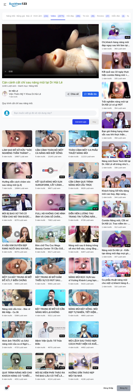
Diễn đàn (119, 16)
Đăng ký (123, 388)
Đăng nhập (108, 388)
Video (58, 16)
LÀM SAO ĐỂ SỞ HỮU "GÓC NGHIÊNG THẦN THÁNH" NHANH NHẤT (17, 152)
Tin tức (89, 16)
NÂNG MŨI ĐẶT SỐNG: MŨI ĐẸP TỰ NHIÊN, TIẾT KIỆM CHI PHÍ (83, 311)
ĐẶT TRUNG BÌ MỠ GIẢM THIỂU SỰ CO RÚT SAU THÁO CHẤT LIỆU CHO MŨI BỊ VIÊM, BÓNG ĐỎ (49, 279)
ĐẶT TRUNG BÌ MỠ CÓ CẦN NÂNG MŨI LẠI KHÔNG (50, 310)
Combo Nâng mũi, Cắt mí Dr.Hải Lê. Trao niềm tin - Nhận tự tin (115, 222)
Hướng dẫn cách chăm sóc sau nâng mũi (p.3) (16, 183)
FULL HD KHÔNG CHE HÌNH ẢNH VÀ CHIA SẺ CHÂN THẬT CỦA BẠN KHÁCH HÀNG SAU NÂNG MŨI (50, 215)
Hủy (94, 122)
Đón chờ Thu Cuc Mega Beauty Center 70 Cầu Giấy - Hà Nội (50, 247)
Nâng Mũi (10, 16)
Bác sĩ (29, 16)
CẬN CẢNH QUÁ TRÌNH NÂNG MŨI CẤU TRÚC (81, 183)
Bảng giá (21, 16)
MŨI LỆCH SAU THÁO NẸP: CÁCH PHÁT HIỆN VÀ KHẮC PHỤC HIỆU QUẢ (83, 343)
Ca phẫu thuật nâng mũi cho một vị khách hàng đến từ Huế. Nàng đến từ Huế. (116, 282)
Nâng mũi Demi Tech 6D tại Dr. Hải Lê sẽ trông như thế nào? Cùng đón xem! (116, 163)
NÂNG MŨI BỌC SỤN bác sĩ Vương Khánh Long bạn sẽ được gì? (83, 279)
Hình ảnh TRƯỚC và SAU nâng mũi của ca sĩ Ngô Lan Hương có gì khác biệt (17, 343)
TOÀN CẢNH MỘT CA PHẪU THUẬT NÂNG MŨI (83, 151)
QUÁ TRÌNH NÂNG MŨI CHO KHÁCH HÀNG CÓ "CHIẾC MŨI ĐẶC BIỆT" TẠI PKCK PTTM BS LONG (17, 374)
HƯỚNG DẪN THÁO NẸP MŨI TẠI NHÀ (81, 374)
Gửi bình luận (80, 122)
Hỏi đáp (74, 16)
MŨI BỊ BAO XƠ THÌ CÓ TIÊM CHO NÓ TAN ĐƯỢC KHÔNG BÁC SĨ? (15, 215)
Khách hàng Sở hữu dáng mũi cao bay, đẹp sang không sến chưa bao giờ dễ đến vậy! (116, 193)
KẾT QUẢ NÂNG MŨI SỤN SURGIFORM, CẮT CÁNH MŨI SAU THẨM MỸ (48, 184)
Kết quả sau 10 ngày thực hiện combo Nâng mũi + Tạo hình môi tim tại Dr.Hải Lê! (116, 74)
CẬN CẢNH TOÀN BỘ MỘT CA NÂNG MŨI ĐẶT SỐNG (49, 151)
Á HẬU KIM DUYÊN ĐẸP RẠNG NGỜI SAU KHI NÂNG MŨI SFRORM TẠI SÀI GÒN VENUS (17, 247)
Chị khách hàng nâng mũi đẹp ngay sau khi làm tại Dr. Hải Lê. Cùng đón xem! (116, 44)
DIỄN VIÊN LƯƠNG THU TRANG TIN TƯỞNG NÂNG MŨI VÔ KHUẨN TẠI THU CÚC (83, 215)
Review (103, 16)
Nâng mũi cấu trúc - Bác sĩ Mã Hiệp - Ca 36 (16, 310)
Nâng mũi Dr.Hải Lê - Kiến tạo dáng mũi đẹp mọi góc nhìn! (116, 252)
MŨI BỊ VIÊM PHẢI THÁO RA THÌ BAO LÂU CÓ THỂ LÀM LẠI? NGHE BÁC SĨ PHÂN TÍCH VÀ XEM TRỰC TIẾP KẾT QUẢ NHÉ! (50, 374)
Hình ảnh (41, 16)
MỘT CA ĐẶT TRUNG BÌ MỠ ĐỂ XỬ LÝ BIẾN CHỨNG (16, 279)
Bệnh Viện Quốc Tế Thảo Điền (48, 342)
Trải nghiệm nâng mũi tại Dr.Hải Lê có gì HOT (115, 103)
